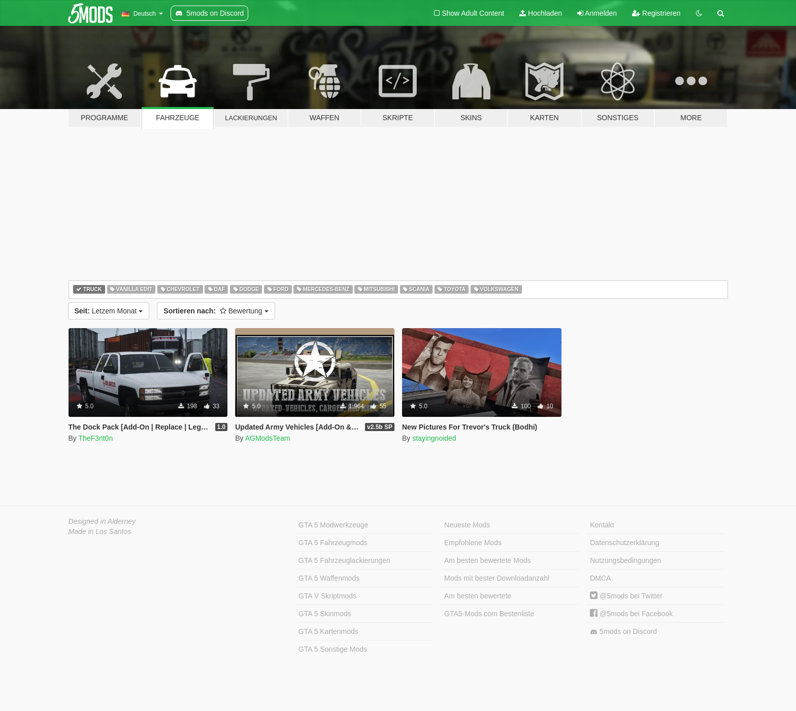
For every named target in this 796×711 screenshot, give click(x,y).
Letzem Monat (109, 311)
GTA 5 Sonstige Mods (332, 649)
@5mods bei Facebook (631, 613)
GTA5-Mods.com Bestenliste (489, 614)
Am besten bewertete (477, 596)
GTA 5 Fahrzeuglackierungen (344, 560)
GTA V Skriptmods (327, 596)
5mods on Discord (623, 631)
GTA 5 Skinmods (324, 614)
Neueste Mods (467, 525)
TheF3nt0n (95, 438)
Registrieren (656, 13)
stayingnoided (434, 438)
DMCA (600, 578)
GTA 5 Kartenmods (328, 631)
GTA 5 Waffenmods (328, 578)
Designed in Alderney (102, 521)
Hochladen (540, 13)
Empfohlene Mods (473, 543)
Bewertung (215, 311)
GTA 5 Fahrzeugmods (333, 543)
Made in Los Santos (100, 531)
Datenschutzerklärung (624, 543)
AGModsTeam (267, 438)
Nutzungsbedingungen (625, 560)
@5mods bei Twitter (626, 595)
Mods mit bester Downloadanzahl (496, 578)
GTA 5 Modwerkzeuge (333, 525)
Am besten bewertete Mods (487, 560)
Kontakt (602, 525)
